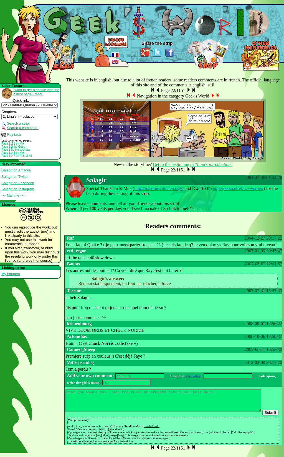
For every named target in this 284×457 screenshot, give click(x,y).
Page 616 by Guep (13, 146)
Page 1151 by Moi (12, 143)
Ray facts (14, 134)
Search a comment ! (23, 128)
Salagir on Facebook (17, 183)
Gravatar (193, 376)
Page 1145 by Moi (12, 152)
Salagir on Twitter (15, 176)
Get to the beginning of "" (192, 164)
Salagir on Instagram (17, 189)
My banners (10, 274)
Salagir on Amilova (16, 170)
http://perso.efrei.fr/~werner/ (238, 188)
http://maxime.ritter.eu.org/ (158, 188)
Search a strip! (18, 123)
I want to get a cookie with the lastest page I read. (35, 92)
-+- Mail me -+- (13, 195)
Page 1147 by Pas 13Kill (16, 155)
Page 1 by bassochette (15, 149)
